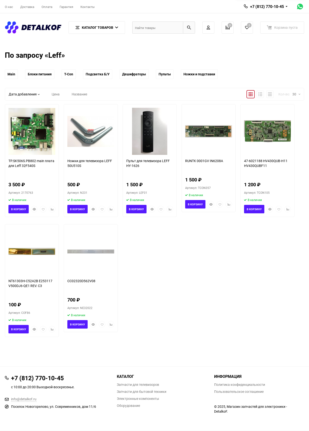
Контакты (87, 7)
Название (79, 94)
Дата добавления (24, 94)
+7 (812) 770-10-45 (267, 6)
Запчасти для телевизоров (138, 384)
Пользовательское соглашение (239, 391)
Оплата (47, 7)
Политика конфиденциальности (239, 384)
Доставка (27, 7)
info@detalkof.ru (23, 399)
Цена (56, 94)
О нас (9, 7)
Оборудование (128, 405)
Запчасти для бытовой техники (141, 391)
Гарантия (66, 7)
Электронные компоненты (138, 398)
